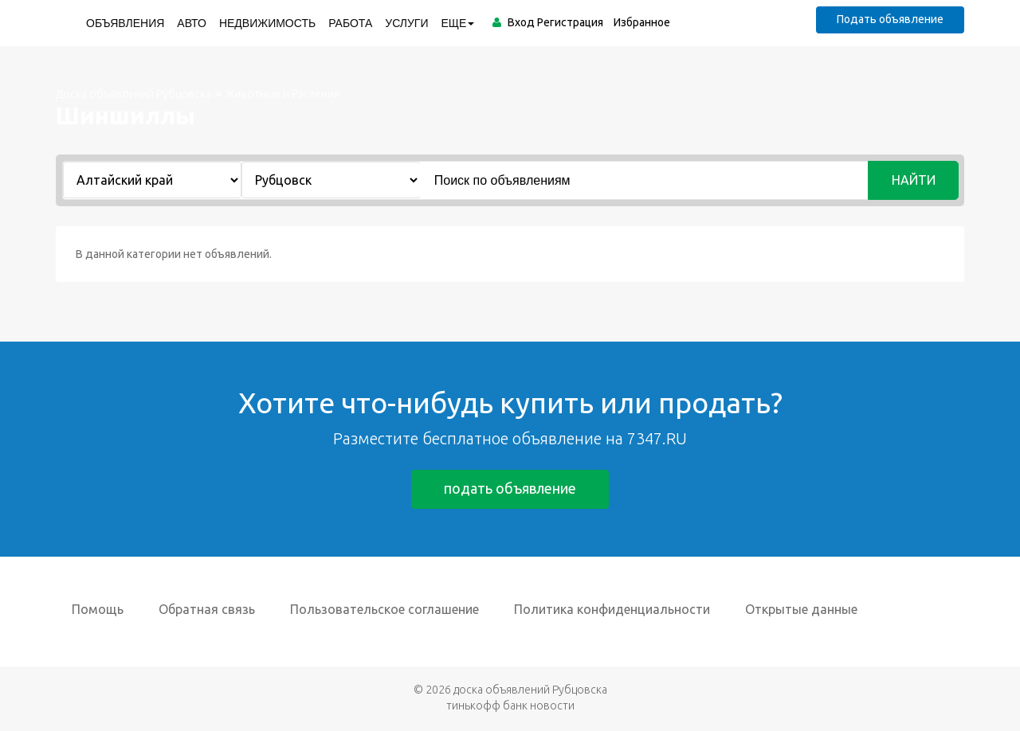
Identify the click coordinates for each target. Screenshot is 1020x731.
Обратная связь (207, 609)
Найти (914, 180)
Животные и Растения (282, 94)
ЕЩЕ (458, 23)
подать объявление (510, 488)
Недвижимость (267, 23)
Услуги (406, 23)
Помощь (98, 609)
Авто (191, 23)
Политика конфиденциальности (612, 609)
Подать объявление (890, 19)
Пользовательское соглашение (384, 609)
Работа (350, 23)
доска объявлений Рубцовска (530, 689)
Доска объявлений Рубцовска (133, 94)
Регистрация (570, 22)
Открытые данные (801, 609)
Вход (521, 22)
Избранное (642, 22)
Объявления (125, 23)
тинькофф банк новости (510, 705)
